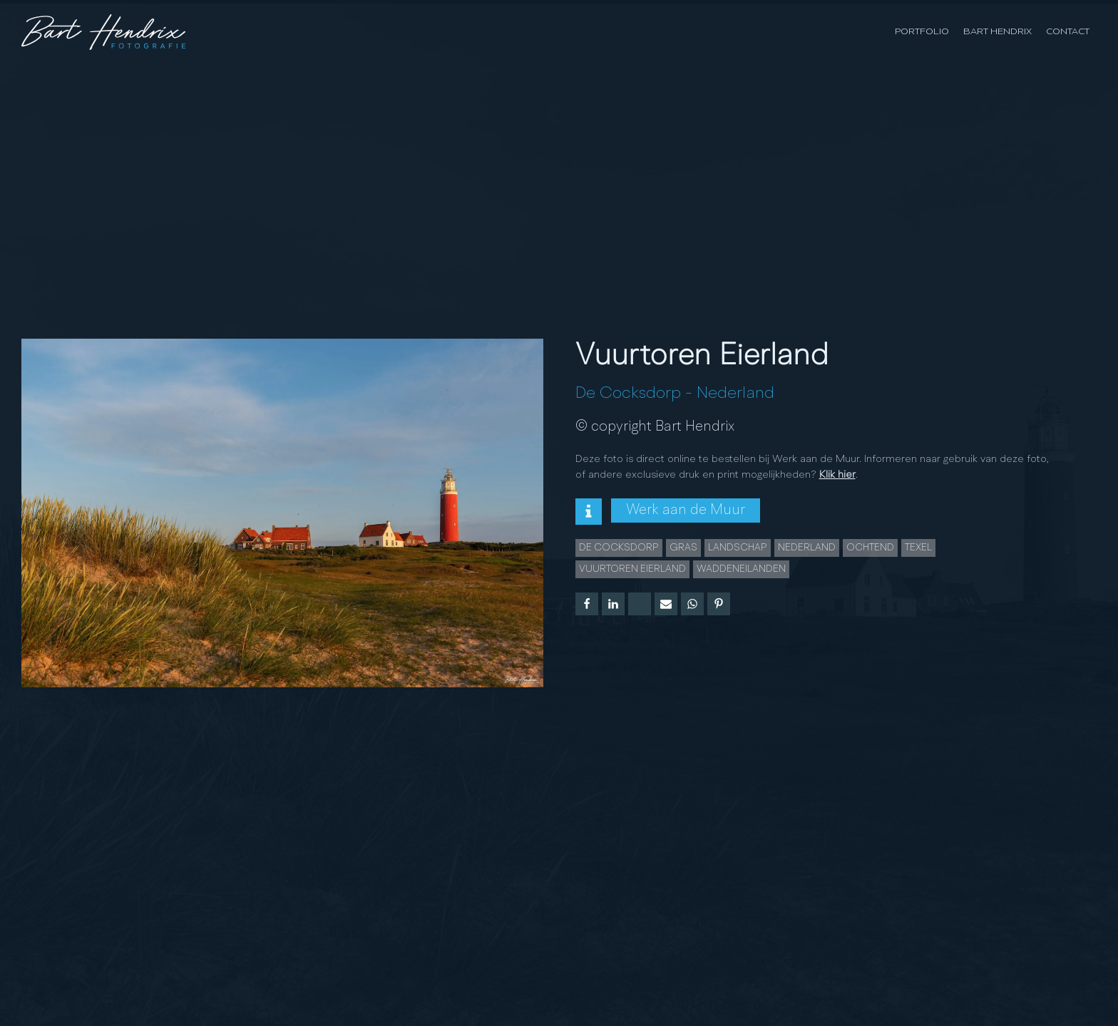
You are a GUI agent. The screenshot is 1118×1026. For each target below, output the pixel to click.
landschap (737, 548)
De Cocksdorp (628, 393)
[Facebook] (586, 603)
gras (683, 548)
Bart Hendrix (997, 31)
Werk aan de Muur (685, 510)
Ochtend (870, 548)
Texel (918, 548)
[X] (639, 603)
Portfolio (922, 31)
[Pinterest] (718, 603)
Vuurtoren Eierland (632, 569)
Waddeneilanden (741, 569)
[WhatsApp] (692, 603)
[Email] (666, 603)
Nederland (735, 393)
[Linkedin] (613, 603)
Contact (1067, 31)
